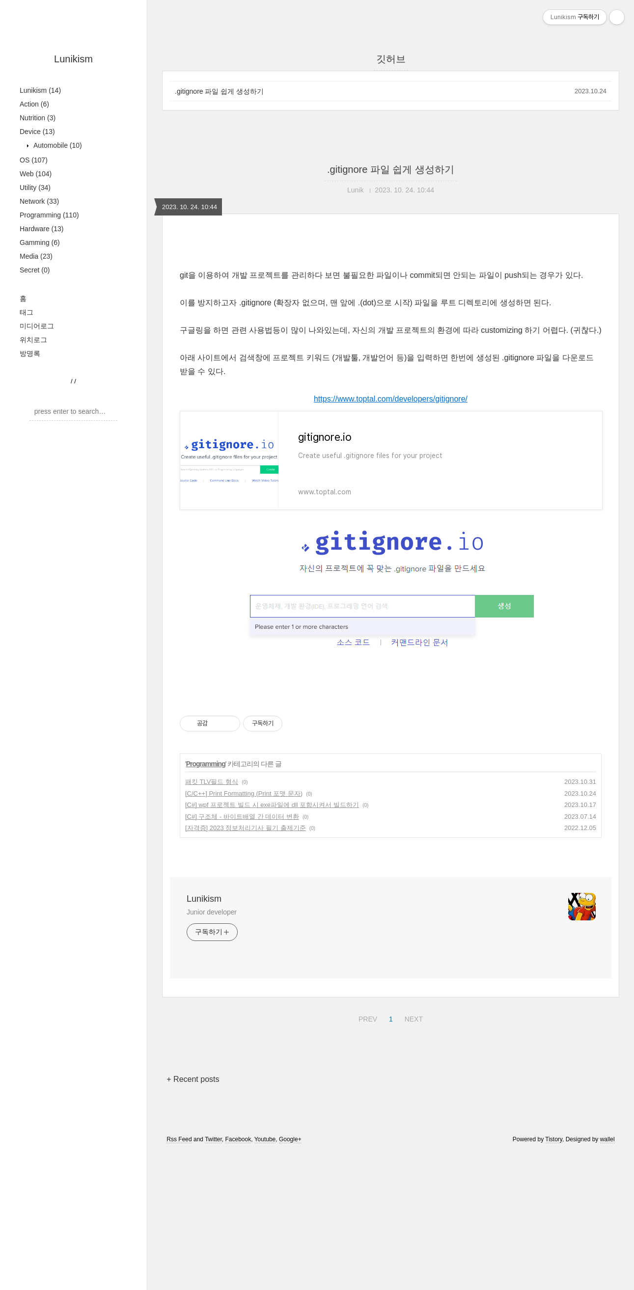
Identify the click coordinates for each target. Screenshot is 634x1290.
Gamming (40, 242)
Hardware (42, 229)
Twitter (213, 1276)
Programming (49, 215)
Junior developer (212, 1049)
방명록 (30, 353)
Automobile (56, 145)
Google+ (290, 1276)
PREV (366, 1155)
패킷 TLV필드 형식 (211, 919)
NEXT (412, 1155)
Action (34, 104)
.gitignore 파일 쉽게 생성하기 (219, 91)
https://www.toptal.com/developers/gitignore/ (391, 536)
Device (37, 131)
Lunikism (73, 59)
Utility (35, 187)
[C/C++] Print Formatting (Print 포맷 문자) (244, 931)
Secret (35, 270)
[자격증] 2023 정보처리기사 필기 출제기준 (245, 965)
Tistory (553, 1276)
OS (34, 160)
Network (39, 201)
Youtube (265, 1276)
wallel (607, 1276)
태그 (26, 312)
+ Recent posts (192, 1216)
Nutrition (37, 118)
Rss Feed (179, 1276)
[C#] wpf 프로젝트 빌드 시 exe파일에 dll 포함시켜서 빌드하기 (272, 942)
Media (36, 256)
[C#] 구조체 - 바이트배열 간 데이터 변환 (242, 954)
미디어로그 (37, 326)
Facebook (238, 1276)
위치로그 (33, 340)
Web (36, 174)
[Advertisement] (391, 327)
